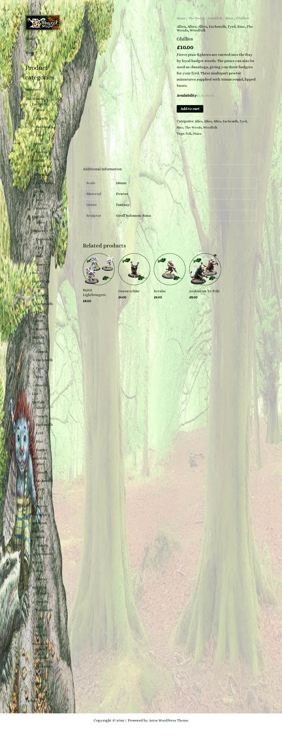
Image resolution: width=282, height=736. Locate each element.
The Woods (34, 98)
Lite (35, 394)
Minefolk (39, 458)
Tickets (31, 701)
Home (30, 38)
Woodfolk (40, 644)
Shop (29, 52)
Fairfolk (38, 160)
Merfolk (39, 402)
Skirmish (40, 523)
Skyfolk (38, 531)
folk (189, 133)
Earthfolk (40, 104)
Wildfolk (39, 587)
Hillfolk (38, 337)
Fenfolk (38, 216)
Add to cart (190, 109)
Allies (40, 110)
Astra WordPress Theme (168, 720)
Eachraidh (44, 127)
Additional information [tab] (103, 169)
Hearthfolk (41, 281)
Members (33, 89)
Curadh (42, 118)
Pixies (198, 133)
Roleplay (39, 514)
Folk (35, 273)
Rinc (39, 143)
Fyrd (40, 135)
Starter (42, 152)
